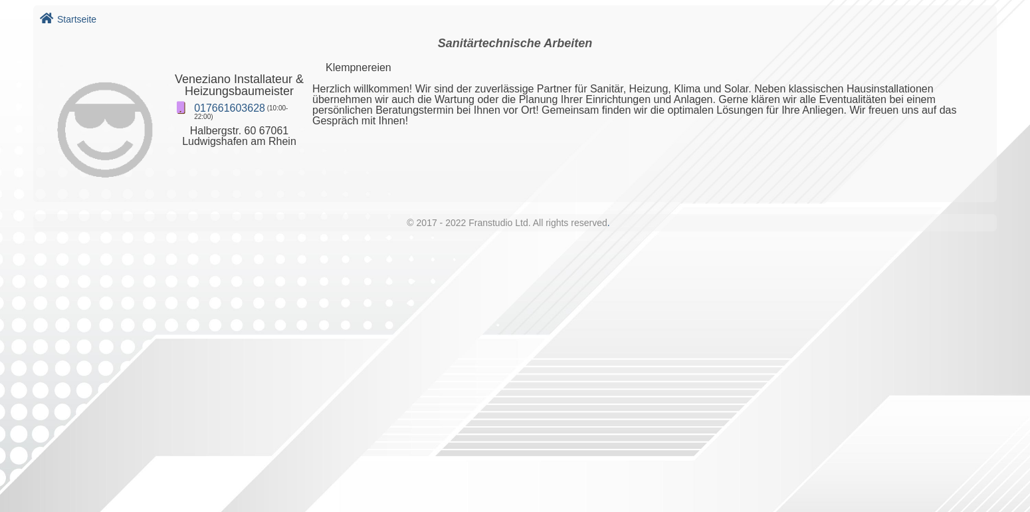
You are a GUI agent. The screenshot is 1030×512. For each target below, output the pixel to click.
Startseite (68, 19)
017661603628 (229, 108)
